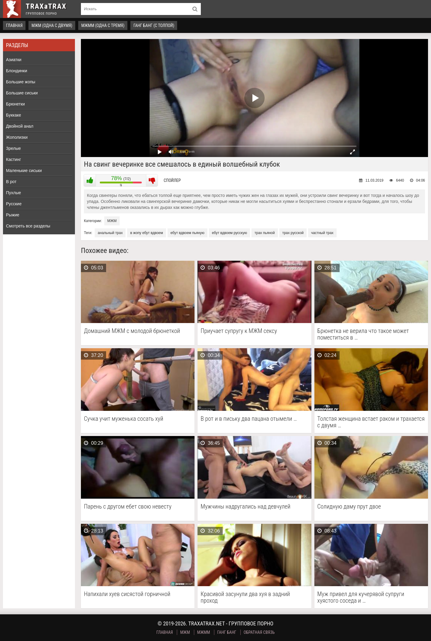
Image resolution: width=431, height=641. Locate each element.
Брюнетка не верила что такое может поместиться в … (363, 334)
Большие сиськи (22, 93)
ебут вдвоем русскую (229, 233)
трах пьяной (264, 233)
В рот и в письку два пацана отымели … (249, 418)
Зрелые (13, 148)
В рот (11, 181)
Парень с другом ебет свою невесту (127, 506)
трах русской (293, 233)
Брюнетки (15, 104)
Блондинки (16, 70)
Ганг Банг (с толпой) (153, 25)
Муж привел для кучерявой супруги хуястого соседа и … (360, 597)
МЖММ (203, 632)
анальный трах (110, 233)
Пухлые (13, 192)
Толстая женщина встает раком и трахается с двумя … (371, 422)
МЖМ (112, 221)
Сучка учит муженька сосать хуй (123, 418)
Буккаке (13, 115)
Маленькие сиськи (24, 170)
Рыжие (12, 214)
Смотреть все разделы (28, 226)
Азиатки (13, 59)
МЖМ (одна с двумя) (51, 25)
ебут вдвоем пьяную (187, 233)
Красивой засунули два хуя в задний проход (245, 597)
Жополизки (17, 137)
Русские (14, 203)
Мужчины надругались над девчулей (245, 506)
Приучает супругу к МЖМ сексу (239, 331)
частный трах (322, 233)
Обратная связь (259, 632)
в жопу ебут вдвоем (146, 233)
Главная (14, 25)
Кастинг (13, 159)
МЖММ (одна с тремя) (102, 25)
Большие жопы (20, 81)
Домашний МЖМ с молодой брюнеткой (132, 331)
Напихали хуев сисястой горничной (127, 594)
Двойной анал (19, 126)
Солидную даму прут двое (349, 506)
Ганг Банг (226, 632)
